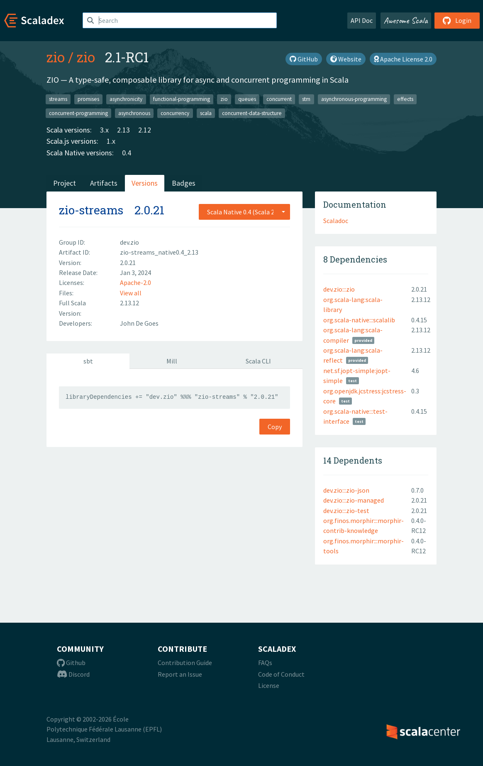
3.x (104, 130)
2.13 (123, 130)
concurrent (279, 99)
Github (71, 662)
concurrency (175, 112)
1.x (111, 141)
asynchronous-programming (354, 99)
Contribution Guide (185, 662)
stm (306, 99)
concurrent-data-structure (252, 112)
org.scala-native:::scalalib (359, 320)
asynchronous (134, 112)
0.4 (126, 152)
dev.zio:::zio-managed (353, 500)
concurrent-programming (78, 112)
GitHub (304, 59)
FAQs (265, 662)
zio (55, 57)
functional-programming (181, 99)
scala (206, 112)
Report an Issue (180, 674)
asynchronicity (126, 99)
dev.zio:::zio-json (346, 490)
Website (345, 59)
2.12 (144, 130)
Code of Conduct (281, 674)
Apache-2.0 (135, 282)
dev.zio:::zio (339, 289)
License (268, 685)
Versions (145, 183)
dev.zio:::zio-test (346, 510)
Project (64, 183)
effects (405, 99)
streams (58, 99)
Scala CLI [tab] (258, 361)
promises (88, 99)
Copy (275, 426)
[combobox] (244, 212)
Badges (183, 183)
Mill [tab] (171, 361)
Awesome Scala (406, 20)
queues (247, 99)
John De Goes (139, 323)
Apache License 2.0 (403, 59)
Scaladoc (335, 220)
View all (130, 293)
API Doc (362, 20)
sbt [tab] (88, 361)
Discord (73, 674)
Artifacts (103, 183)
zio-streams (91, 210)
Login (457, 20)
